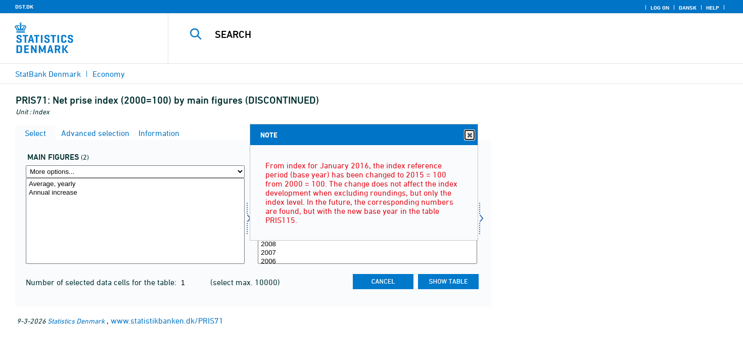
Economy (108, 73)
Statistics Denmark (76, 320)
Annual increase (135, 193)
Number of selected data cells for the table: (102, 282)
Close (469, 135)
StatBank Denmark (48, 73)
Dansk (687, 7)
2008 (367, 244)
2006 (367, 261)
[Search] (438, 34)
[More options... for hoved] (135, 171)
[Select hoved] (135, 221)
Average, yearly (135, 184)
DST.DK (24, 6)
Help (712, 7)
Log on (660, 7)
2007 (367, 253)
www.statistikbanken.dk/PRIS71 (167, 320)
